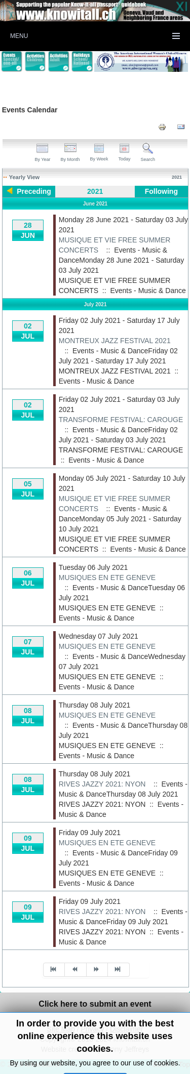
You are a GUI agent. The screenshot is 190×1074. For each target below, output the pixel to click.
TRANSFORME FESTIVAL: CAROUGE (121, 420)
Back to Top (171, 1064)
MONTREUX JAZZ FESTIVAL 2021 (115, 341)
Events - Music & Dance (147, 290)
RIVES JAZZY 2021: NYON (102, 784)
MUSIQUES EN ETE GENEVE (107, 577)
